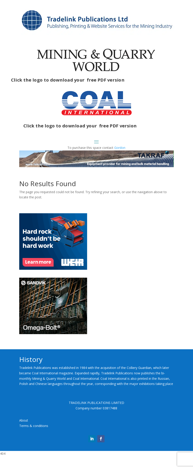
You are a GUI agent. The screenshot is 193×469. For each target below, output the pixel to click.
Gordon (119, 147)
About (23, 420)
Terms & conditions (33, 426)
